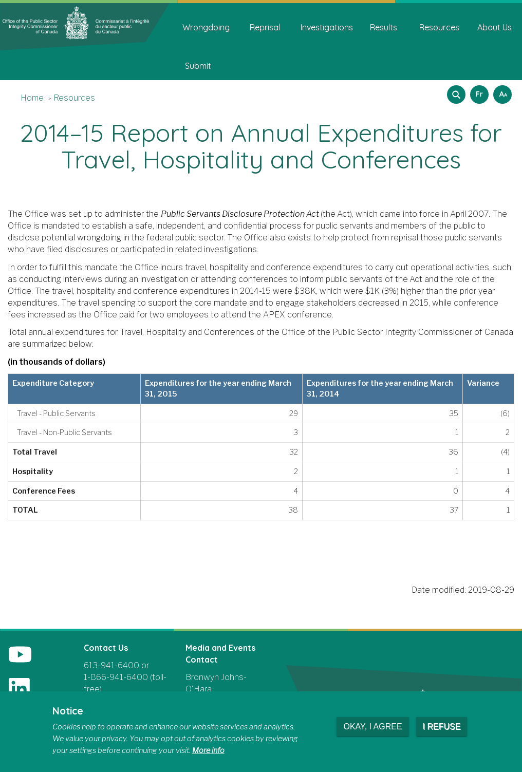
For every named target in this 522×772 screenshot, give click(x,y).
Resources (74, 98)
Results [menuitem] (383, 27)
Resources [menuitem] (439, 27)
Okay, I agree (372, 726)
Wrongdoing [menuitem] (206, 27)
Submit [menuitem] (198, 66)
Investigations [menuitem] (327, 27)
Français (478, 91)
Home (32, 98)
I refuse (442, 726)
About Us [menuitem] (494, 27)
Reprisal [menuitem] (265, 27)
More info (208, 750)
